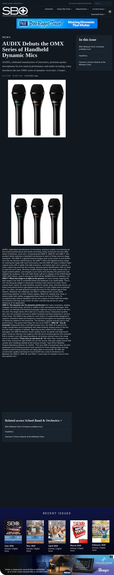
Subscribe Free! (63, 9)
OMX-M (51, 254)
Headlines (9, 432)
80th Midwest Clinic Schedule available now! (24, 427)
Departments (81, 9)
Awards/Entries (97, 14)
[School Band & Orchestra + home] (14, 11)
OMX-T (62, 254)
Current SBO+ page (31, 76)
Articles (7, 549)
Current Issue (98, 9)
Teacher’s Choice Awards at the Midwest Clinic (24, 437)
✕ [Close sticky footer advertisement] (111, 556)
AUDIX (32, 222)
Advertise (49, 9)
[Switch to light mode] (110, 12)
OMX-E (44, 254)
